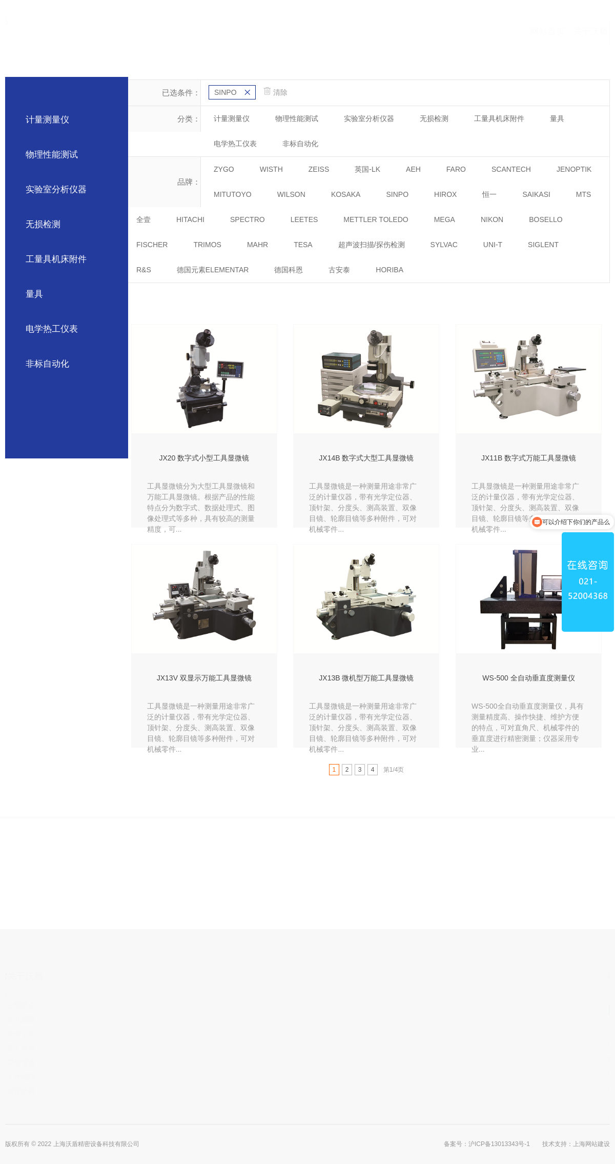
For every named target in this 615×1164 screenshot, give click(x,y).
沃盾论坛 (65, 1034)
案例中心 (381, 35)
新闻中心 (467, 35)
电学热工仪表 (52, 329)
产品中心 (295, 35)
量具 (34, 294)
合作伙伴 (338, 35)
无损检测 (43, 224)
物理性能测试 (52, 154)
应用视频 (424, 35)
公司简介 (140, 1005)
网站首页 (209, 35)
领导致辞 (140, 1091)
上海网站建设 (591, 1144)
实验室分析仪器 (56, 189)
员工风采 (140, 1048)
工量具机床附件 (56, 259)
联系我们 (511, 35)
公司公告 (65, 1005)
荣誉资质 (140, 1062)
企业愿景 (140, 1019)
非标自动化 (47, 364)
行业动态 (65, 1019)
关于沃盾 (252, 35)
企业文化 (140, 1034)
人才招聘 (140, 1077)
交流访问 (65, 1048)
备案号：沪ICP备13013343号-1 (487, 1144)
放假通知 (65, 1062)
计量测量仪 (47, 120)
